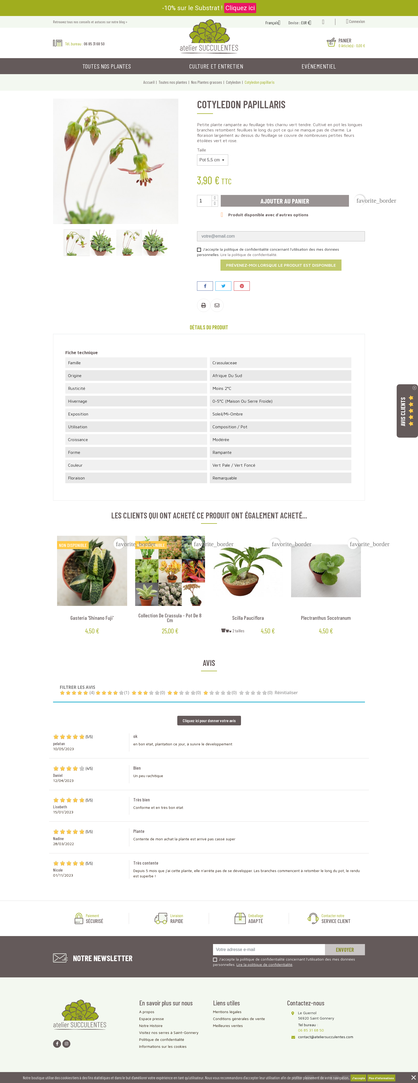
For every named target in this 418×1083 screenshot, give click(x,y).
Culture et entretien (216, 66)
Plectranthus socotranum (326, 617)
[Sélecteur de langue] (275, 23)
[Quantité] (204, 201)
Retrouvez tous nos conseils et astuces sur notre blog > (90, 21)
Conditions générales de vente (239, 1018)
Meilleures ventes (228, 1025)
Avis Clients (402, 411)
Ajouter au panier (284, 201)
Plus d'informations (381, 1078)
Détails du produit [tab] (209, 327)
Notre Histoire (151, 1025)
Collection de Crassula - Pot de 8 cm (170, 617)
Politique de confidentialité (161, 1039)
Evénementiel (319, 66)
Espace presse (151, 1018)
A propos (146, 1011)
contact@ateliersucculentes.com (325, 1036)
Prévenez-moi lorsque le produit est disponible (281, 265)
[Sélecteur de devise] (308, 23)
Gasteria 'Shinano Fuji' (92, 617)
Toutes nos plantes (106, 66)
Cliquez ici (240, 8)
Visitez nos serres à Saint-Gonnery (169, 1032)
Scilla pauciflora (248, 617)
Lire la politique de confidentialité (248, 254)
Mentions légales (227, 1011)
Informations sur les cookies (163, 1046)
